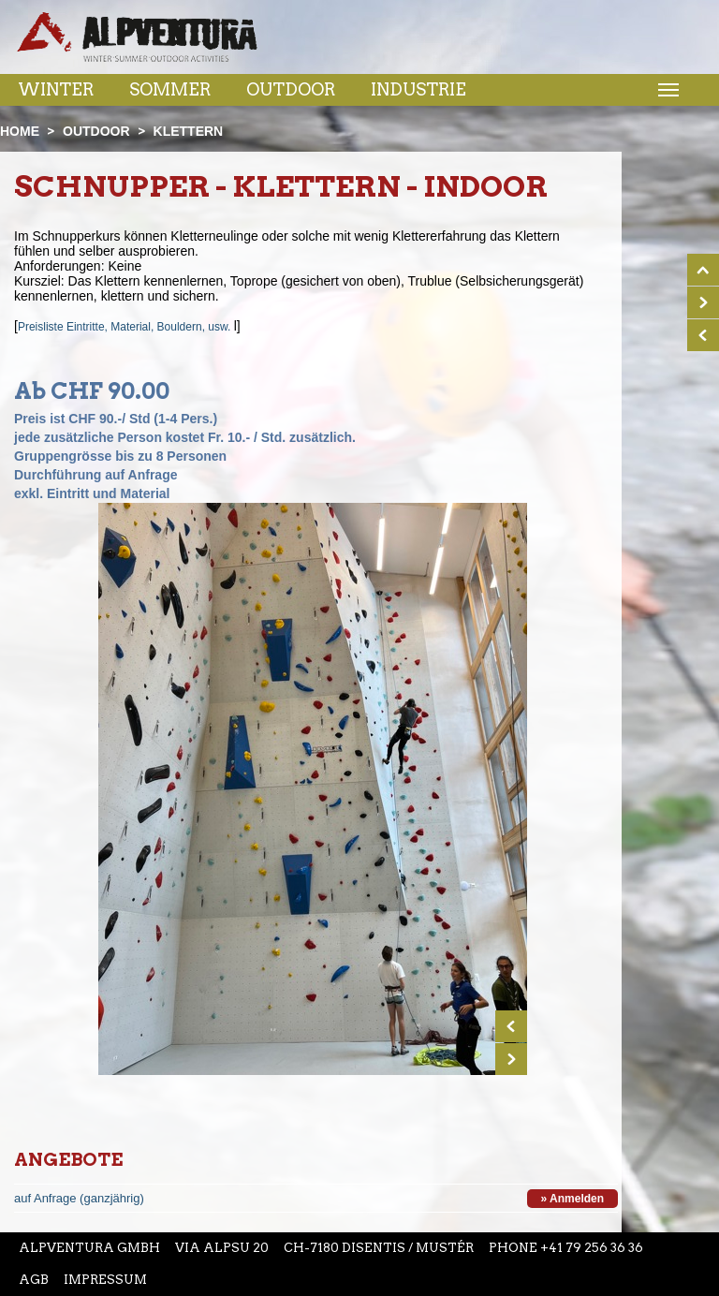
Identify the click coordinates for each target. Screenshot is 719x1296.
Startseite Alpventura (137, 37)
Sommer (170, 89)
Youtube (436, 46)
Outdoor (290, 89)
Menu (665, 89)
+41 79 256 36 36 (591, 1248)
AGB (34, 1280)
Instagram (395, 46)
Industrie (418, 89)
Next (511, 1059)
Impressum (105, 1280)
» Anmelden (573, 1198)
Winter (56, 89)
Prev (511, 1026)
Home (19, 131)
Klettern (189, 131)
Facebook (358, 46)
